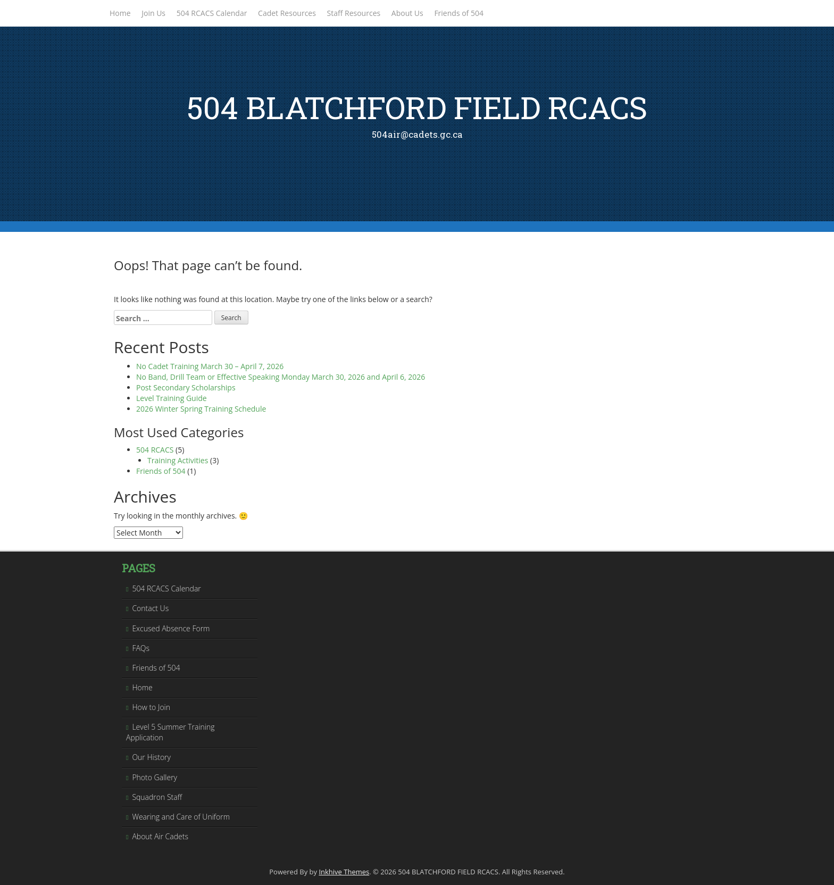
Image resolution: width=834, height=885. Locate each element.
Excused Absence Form (171, 628)
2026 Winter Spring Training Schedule (201, 409)
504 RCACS (154, 450)
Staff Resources (354, 13)
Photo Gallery (154, 777)
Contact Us (150, 608)
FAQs (140, 648)
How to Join (151, 707)
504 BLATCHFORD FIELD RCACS (417, 107)
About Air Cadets (160, 836)
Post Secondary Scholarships (186, 387)
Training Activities (177, 460)
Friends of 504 (458, 13)
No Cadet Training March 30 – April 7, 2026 (209, 366)
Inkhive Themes (344, 871)
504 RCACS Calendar (212, 13)
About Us (407, 13)
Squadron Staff (157, 797)
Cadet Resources (287, 13)
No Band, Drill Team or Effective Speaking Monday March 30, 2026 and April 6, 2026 (280, 377)
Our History (151, 757)
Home (120, 13)
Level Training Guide (171, 398)
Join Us (153, 13)
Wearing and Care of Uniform (181, 817)
